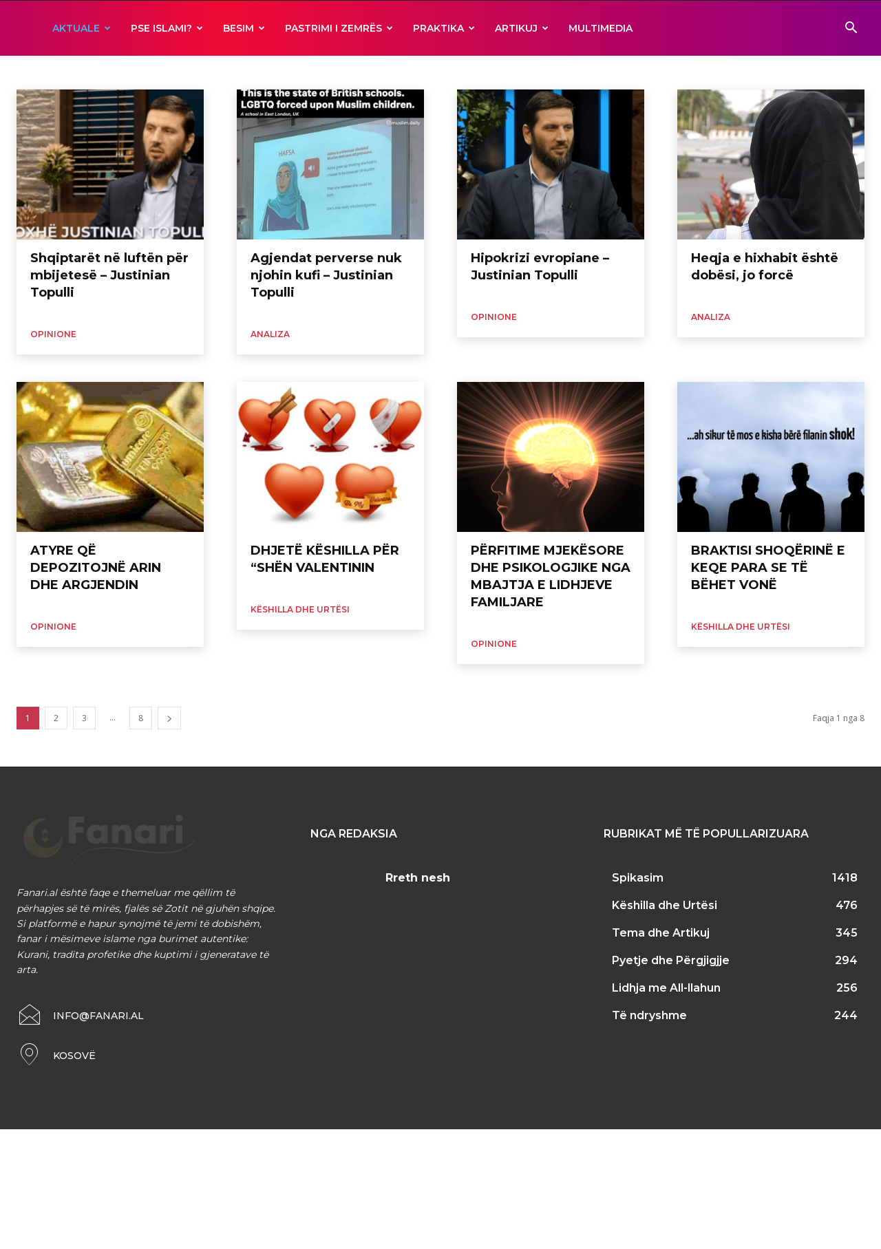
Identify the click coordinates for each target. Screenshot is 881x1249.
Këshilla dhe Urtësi (300, 609)
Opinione (53, 334)
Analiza (32, 72)
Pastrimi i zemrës (339, 28)
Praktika (444, 28)
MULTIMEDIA (601, 28)
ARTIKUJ (522, 28)
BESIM (244, 28)
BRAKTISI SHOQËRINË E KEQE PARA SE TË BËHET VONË (768, 568)
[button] (850, 29)
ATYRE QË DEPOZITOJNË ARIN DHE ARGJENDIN (95, 568)
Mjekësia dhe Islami (237, 72)
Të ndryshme (312, 72)
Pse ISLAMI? (167, 28)
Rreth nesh (417, 877)
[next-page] (169, 718)
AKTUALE (81, 28)
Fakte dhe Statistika (95, 72)
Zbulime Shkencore (388, 72)
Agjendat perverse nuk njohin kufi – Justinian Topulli (326, 275)
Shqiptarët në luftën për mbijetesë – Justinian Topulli (109, 275)
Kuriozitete (166, 72)
